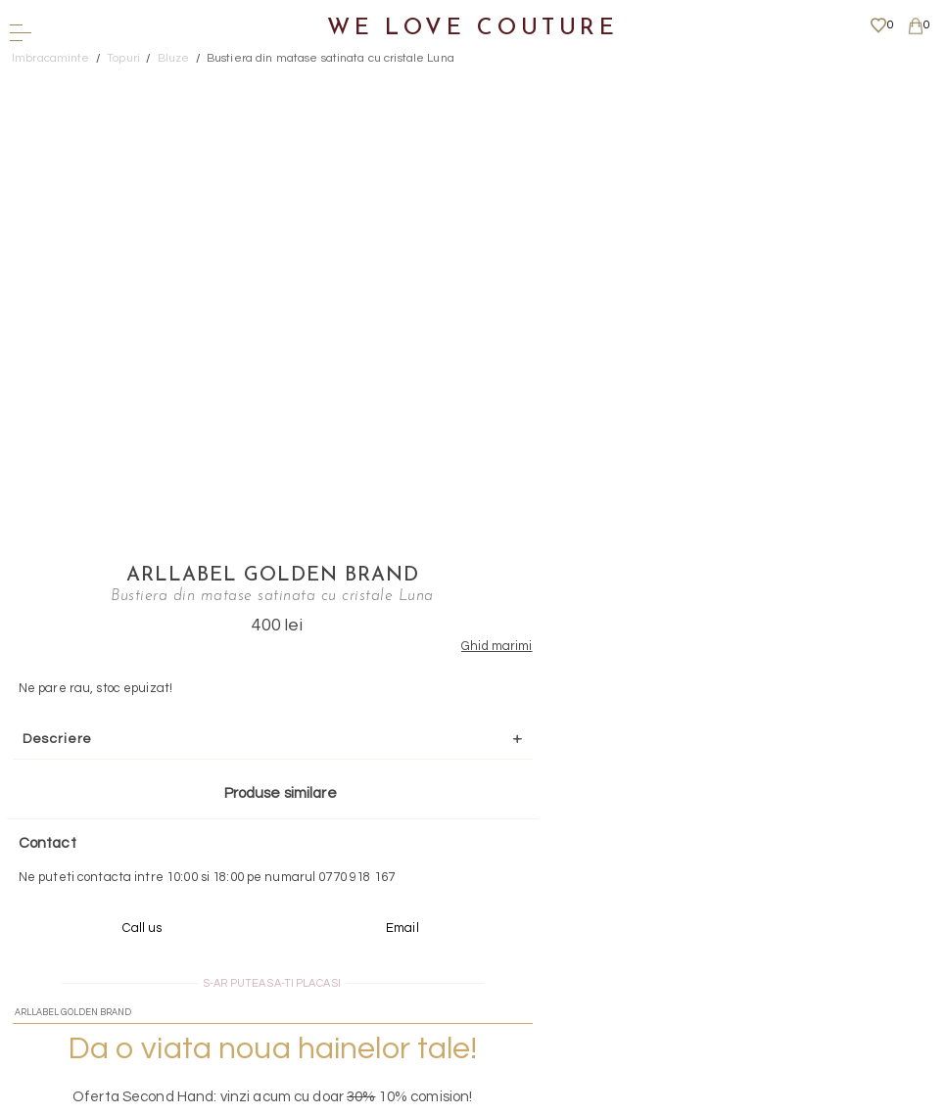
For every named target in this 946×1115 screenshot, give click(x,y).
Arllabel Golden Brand (619, 83)
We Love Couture (472, 29)
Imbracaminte (51, 58)
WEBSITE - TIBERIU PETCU (467, 1104)
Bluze (174, 58)
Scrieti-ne (466, 842)
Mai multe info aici (618, 720)
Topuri (123, 58)
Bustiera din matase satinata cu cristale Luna (330, 58)
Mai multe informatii (466, 953)
